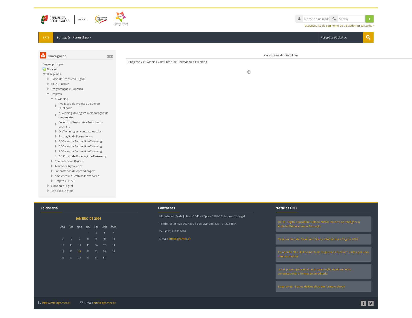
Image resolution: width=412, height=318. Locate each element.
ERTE (46, 37)
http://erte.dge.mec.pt (56, 302)
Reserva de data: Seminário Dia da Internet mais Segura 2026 (318, 239)
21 (79, 251)
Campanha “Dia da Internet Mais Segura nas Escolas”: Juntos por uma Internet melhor (323, 254)
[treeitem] (77, 64)
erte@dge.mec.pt (179, 239)
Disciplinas (54, 74)
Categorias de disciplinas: (281, 55)
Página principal (53, 64)
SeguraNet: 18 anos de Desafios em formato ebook (311, 286)
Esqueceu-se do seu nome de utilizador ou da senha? (339, 26)
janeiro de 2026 (88, 218)
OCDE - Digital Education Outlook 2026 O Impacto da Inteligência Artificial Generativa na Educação (319, 224)
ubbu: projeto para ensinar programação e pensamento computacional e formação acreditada (314, 271)
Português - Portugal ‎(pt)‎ (74, 37)
